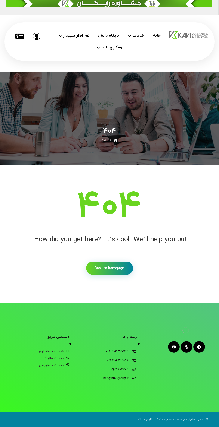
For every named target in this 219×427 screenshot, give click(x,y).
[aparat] (186, 347)
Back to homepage (109, 268)
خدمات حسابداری (54, 351)
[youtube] (174, 347)
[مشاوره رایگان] (36, 36)
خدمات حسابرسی (54, 365)
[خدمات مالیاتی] (19, 36)
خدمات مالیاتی (56, 358)
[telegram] (199, 347)
